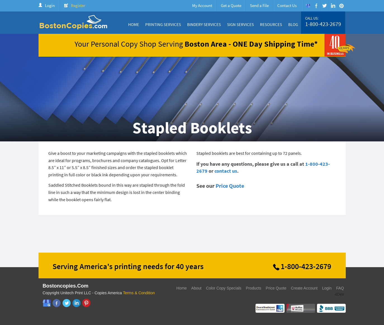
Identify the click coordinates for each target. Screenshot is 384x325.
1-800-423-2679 (323, 24)
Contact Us (287, 5)
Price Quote (230, 185)
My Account (202, 5)
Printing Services (163, 24)
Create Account (304, 288)
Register (78, 5)
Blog (293, 24)
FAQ (340, 288)
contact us (225, 171)
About (196, 288)
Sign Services (240, 24)
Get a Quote (231, 5)
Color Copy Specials (223, 288)
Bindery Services (204, 24)
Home (133, 24)
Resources (271, 24)
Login (50, 5)
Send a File (259, 5)
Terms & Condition (139, 293)
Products (253, 288)
